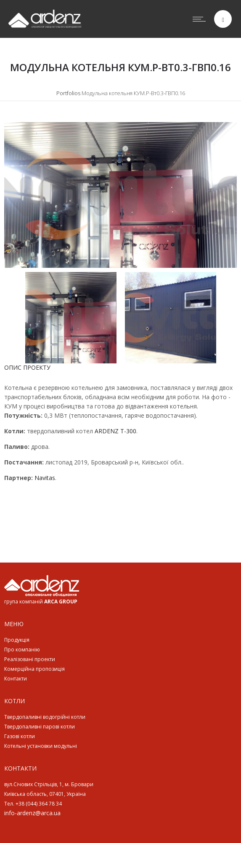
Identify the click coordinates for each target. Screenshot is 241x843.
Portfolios (68, 93)
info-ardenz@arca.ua (32, 813)
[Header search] (223, 20)
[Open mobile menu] (201, 19)
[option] (120, 195)
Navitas (44, 478)
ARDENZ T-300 (115, 431)
